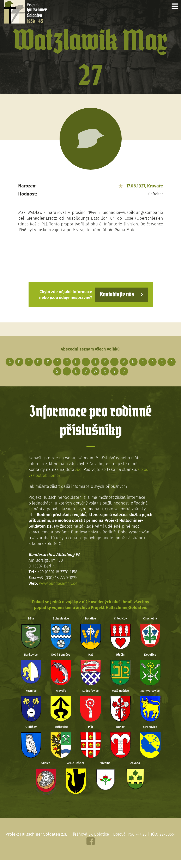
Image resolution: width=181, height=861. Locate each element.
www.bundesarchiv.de (59, 583)
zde (78, 469)
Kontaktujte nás (116, 294)
